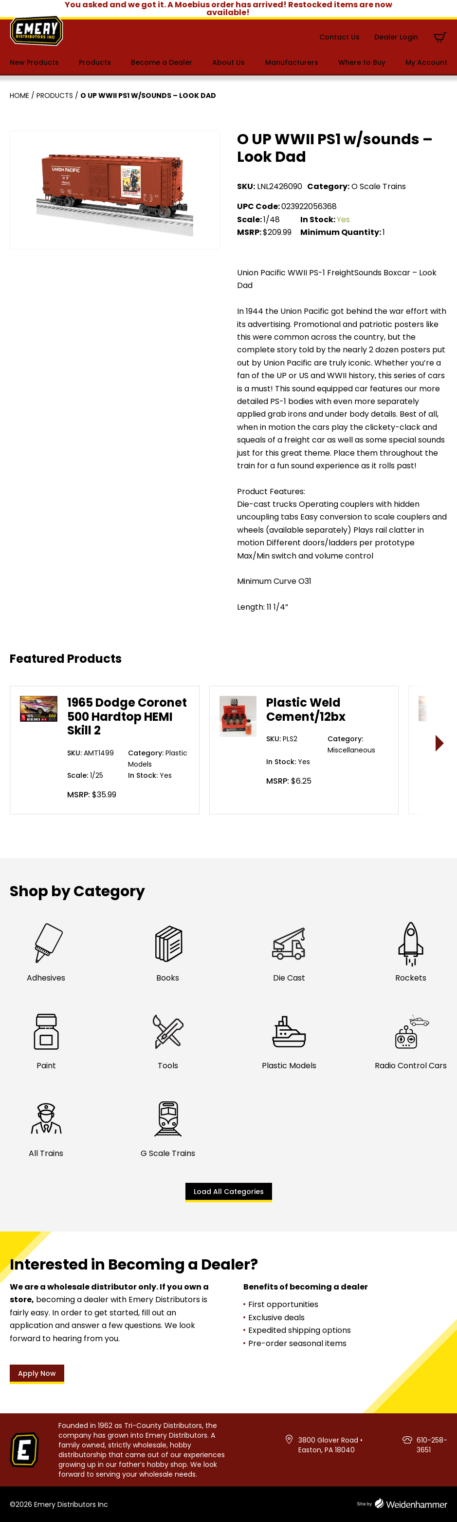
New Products (34, 62)
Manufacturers (291, 62)
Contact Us (339, 37)
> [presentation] (440, 743)
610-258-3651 (432, 1445)
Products (95, 62)
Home (19, 95)
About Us (228, 62)
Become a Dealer (161, 62)
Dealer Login (396, 37)
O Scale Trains (378, 186)
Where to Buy (361, 62)
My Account (426, 62)
